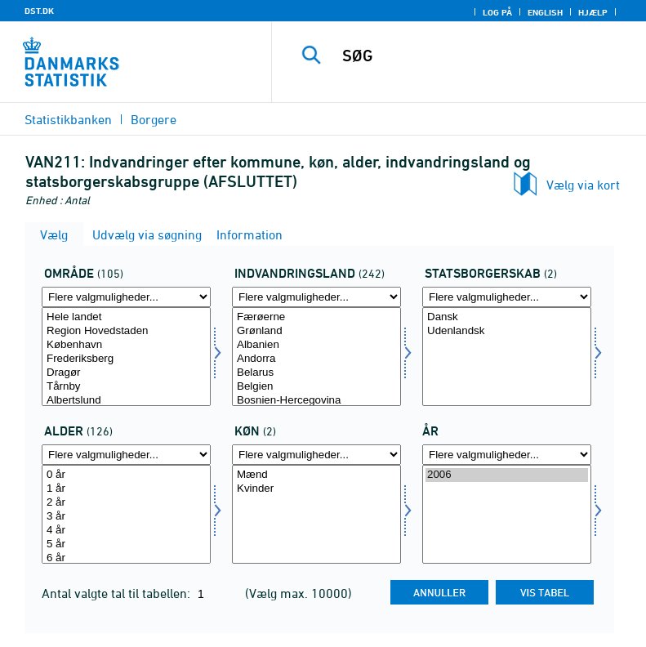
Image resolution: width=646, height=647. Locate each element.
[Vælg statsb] (506, 356)
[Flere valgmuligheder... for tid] (506, 454)
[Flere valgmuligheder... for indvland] (316, 297)
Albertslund (126, 401)
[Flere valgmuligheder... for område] (126, 297)
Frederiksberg (126, 359)
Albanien (316, 345)
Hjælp (593, 12)
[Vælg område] (126, 356)
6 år (126, 558)
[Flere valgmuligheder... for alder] (126, 454)
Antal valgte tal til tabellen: (118, 593)
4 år (126, 531)
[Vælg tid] (506, 514)
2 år (126, 503)
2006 (506, 475)
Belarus (316, 373)
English (545, 12)
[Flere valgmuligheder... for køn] (316, 454)
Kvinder (316, 489)
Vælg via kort (583, 184)
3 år (126, 517)
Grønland (316, 331)
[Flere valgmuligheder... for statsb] (506, 297)
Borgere (153, 119)
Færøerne (316, 317)
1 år (126, 489)
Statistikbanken (68, 119)
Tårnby (126, 387)
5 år (126, 544)
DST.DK (39, 10)
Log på (497, 12)
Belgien (316, 387)
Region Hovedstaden (126, 331)
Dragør (126, 373)
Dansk (506, 317)
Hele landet (126, 317)
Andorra (316, 359)
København (126, 345)
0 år (126, 475)
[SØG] (483, 55)
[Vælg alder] (126, 514)
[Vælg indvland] (316, 356)
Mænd (316, 475)
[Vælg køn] (316, 514)
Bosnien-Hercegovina (316, 401)
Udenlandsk (506, 331)
